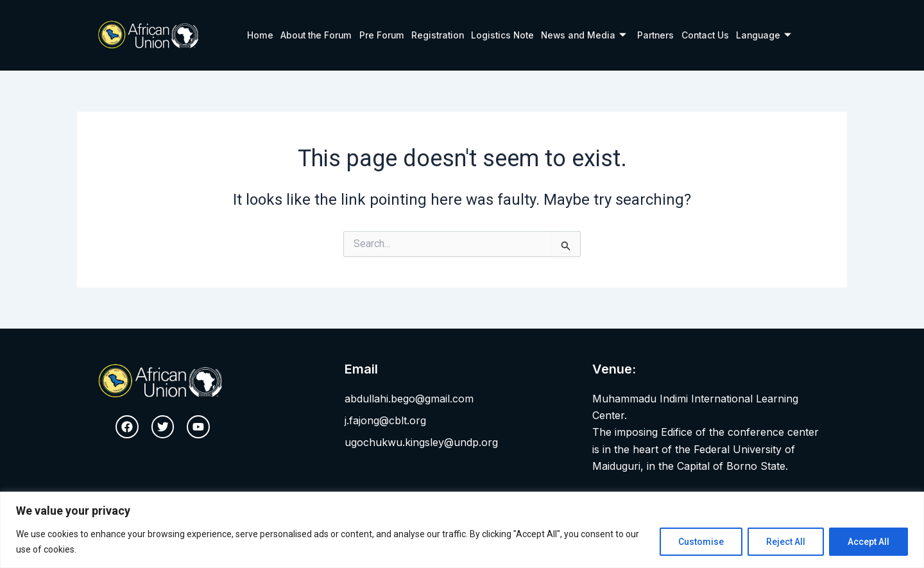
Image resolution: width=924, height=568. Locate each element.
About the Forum (313, 35)
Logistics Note (500, 35)
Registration (434, 35)
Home (257, 35)
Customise (701, 542)
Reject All (785, 542)
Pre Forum (378, 35)
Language (765, 35)
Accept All (868, 542)
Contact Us (705, 35)
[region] (462, 530)
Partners (655, 35)
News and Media (582, 35)
